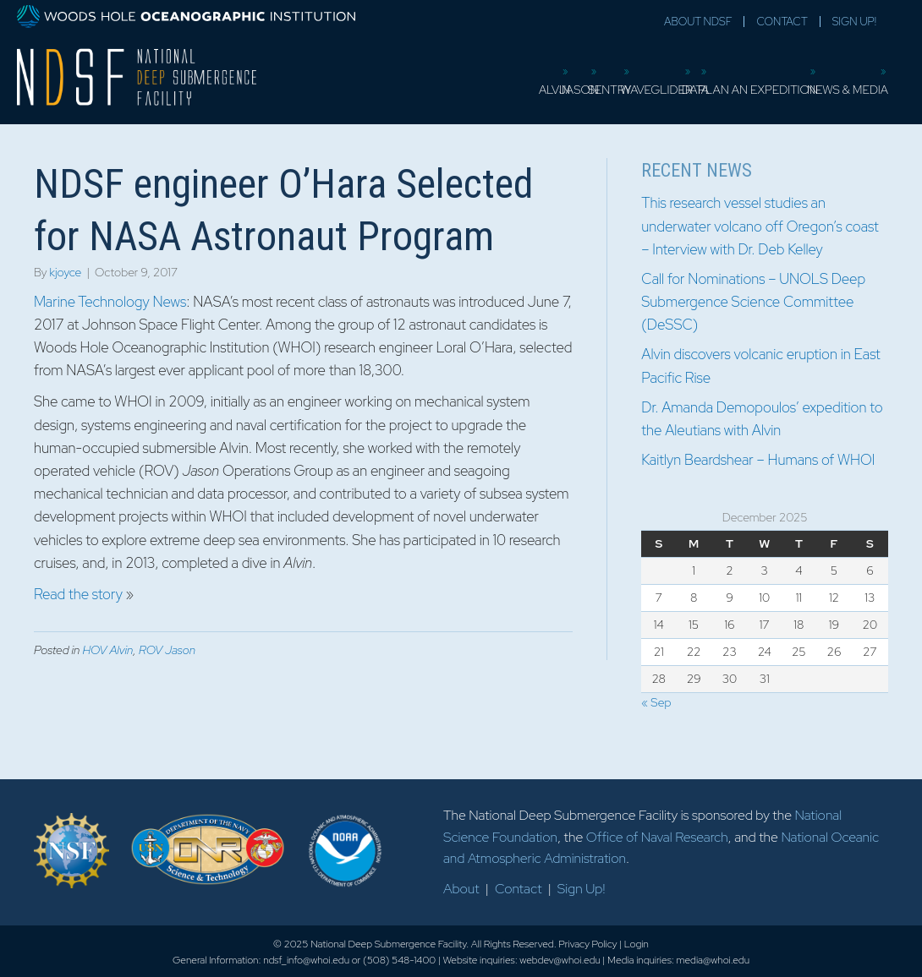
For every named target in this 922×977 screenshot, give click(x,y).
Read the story (78, 594)
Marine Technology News (110, 301)
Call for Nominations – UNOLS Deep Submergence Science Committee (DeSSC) (753, 302)
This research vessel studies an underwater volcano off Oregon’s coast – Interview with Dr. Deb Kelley (759, 226)
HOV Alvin (107, 650)
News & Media (843, 80)
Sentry (494, 80)
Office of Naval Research (657, 837)
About (461, 889)
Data (638, 80)
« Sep (656, 702)
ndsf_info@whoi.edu (306, 960)
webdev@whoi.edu (559, 960)
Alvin (378, 80)
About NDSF (698, 21)
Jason (433, 80)
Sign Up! (854, 21)
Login (636, 944)
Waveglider (569, 80)
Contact (781, 21)
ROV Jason (167, 650)
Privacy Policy (587, 944)
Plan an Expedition (728, 80)
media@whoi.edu (712, 960)
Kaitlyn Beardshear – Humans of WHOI (758, 459)
